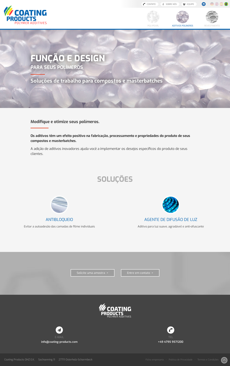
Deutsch (212, 4)
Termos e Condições (207, 359)
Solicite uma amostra (91, 273)
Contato (151, 4)
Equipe (190, 4)
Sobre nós (171, 4)
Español (221, 4)
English (217, 4)
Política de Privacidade (180, 359)
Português (226, 4)
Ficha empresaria (155, 359)
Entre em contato (138, 273)
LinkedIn (204, 4)
